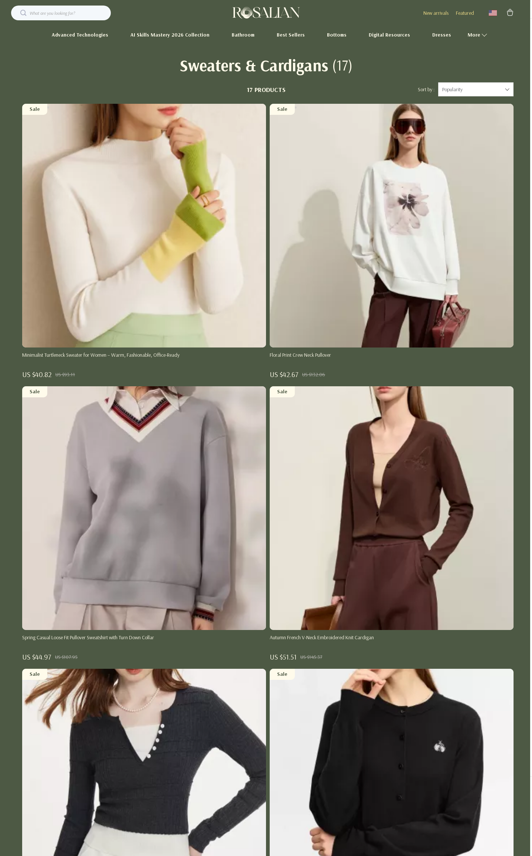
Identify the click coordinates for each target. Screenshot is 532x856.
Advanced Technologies (80, 34)
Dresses (441, 34)
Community (230, 810)
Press (223, 725)
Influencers (229, 737)
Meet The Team (233, 701)
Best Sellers (291, 34)
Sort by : (426, 96)
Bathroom (243, 34)
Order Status (377, 749)
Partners (226, 774)
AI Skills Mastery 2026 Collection (169, 34)
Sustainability (231, 786)
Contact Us (375, 688)
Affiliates (226, 749)
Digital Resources (389, 34)
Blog (222, 688)
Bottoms (337, 34)
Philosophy (228, 798)
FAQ (368, 713)
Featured (465, 13)
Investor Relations (235, 762)
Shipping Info (377, 701)
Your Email (55, 684)
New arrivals (436, 13)
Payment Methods (382, 737)
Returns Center (378, 725)
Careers (225, 713)
